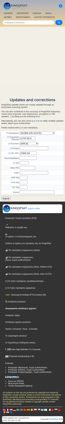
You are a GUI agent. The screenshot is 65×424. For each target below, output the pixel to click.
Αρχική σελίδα (21, 208)
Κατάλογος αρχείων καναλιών (18, 322)
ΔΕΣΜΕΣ (8, 17)
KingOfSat (53, 419)
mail (38, 121)
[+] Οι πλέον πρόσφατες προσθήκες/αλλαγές (24, 281)
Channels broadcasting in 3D (19, 356)
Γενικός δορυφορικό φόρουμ (20, 386)
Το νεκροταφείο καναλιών (16, 336)
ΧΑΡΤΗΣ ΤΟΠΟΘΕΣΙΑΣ (44, 17)
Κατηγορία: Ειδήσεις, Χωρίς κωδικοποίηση (26, 370)
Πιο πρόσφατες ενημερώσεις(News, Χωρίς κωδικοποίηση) (19, 258)
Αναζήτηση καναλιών (15, 302)
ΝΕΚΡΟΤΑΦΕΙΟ (23, 17)
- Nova (24, 329)
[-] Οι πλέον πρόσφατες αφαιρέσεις (20, 288)
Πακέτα (48, 13)
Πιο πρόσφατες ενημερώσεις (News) (22, 250)
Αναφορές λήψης (12, 315)
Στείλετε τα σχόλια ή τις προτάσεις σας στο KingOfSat (28, 243)
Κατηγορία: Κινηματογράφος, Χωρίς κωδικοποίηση (29, 372)
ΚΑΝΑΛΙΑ (37, 13)
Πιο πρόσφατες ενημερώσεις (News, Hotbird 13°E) (28, 267)
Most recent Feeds (16, 383)
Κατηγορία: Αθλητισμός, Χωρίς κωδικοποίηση (27, 367)
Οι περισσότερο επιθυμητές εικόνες (20, 343)
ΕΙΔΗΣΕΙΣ (8, 13)
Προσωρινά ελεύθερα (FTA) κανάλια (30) (25, 295)
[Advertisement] (32, 61)
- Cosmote (32, 329)
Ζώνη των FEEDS (16, 381)
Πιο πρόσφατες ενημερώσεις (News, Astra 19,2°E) (28, 274)
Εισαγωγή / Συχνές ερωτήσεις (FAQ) (21, 218)
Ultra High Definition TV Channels (22, 349)
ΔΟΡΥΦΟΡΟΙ (22, 13)
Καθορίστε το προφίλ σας (16, 226)
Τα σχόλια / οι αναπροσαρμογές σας (20, 235)
